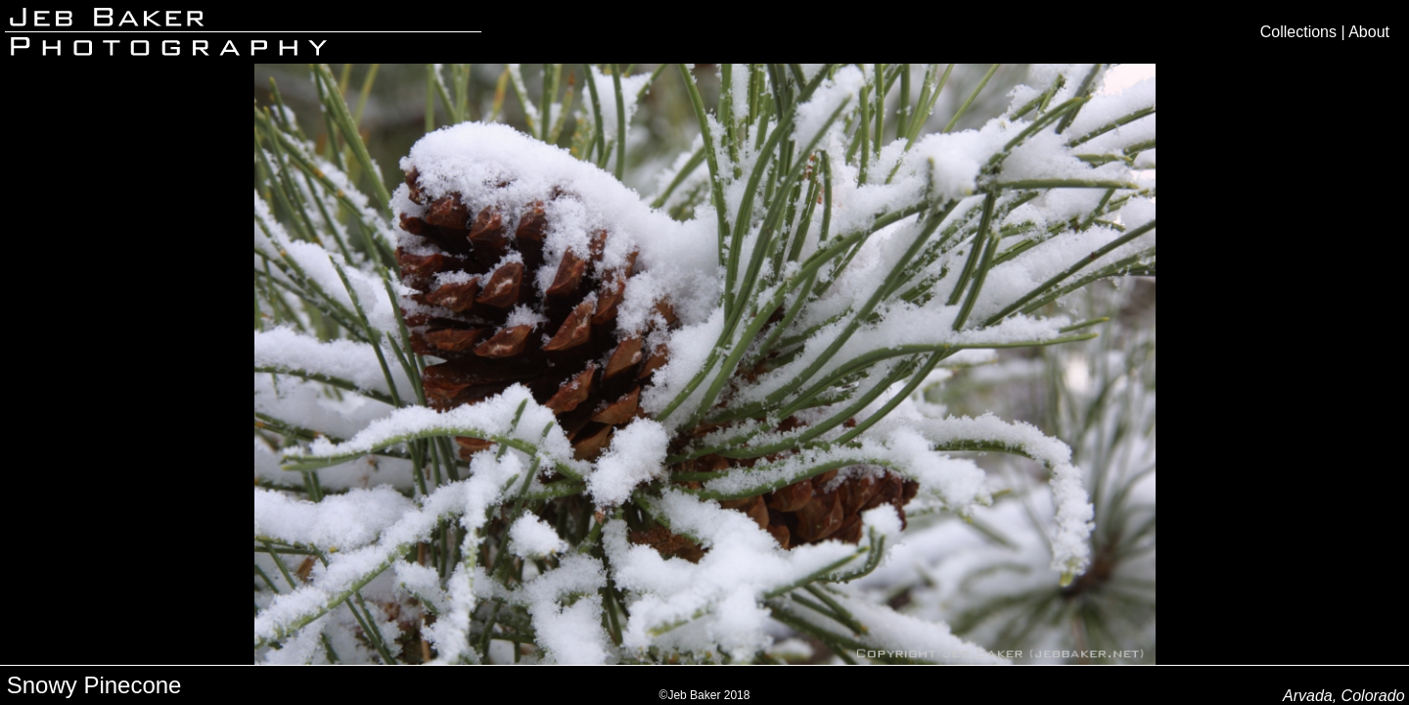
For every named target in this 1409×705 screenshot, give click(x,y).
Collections (1298, 32)
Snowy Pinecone (94, 685)
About (1368, 32)
